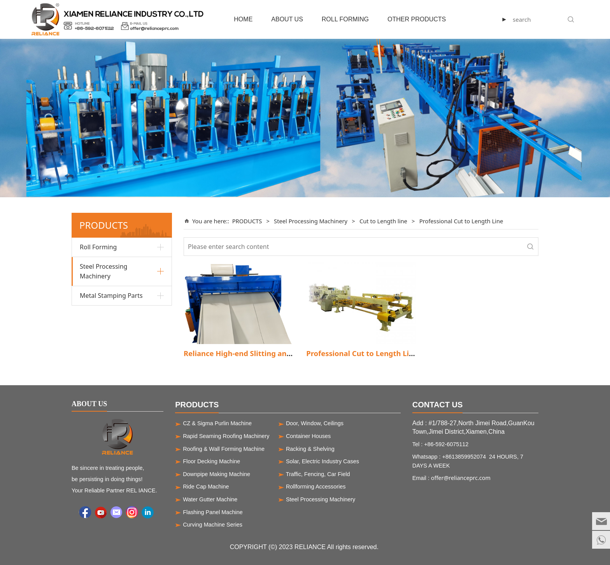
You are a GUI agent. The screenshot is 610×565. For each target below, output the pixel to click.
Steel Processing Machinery (103, 271)
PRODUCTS (247, 221)
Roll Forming (98, 247)
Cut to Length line (383, 221)
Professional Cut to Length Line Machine (378, 353)
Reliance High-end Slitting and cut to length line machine (285, 353)
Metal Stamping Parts (111, 295)
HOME (243, 19)
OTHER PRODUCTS (416, 19)
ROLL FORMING (345, 19)
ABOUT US (287, 19)
